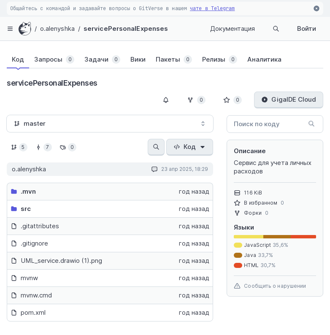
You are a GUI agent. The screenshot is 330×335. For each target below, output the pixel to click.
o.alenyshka (57, 28)
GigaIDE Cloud (288, 99)
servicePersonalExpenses (126, 28)
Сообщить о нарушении (270, 286)
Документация (232, 28)
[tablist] (156, 61)
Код (189, 147)
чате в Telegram (212, 8)
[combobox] (110, 123)
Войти (306, 28)
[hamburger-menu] (10, 28)
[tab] (18, 59)
